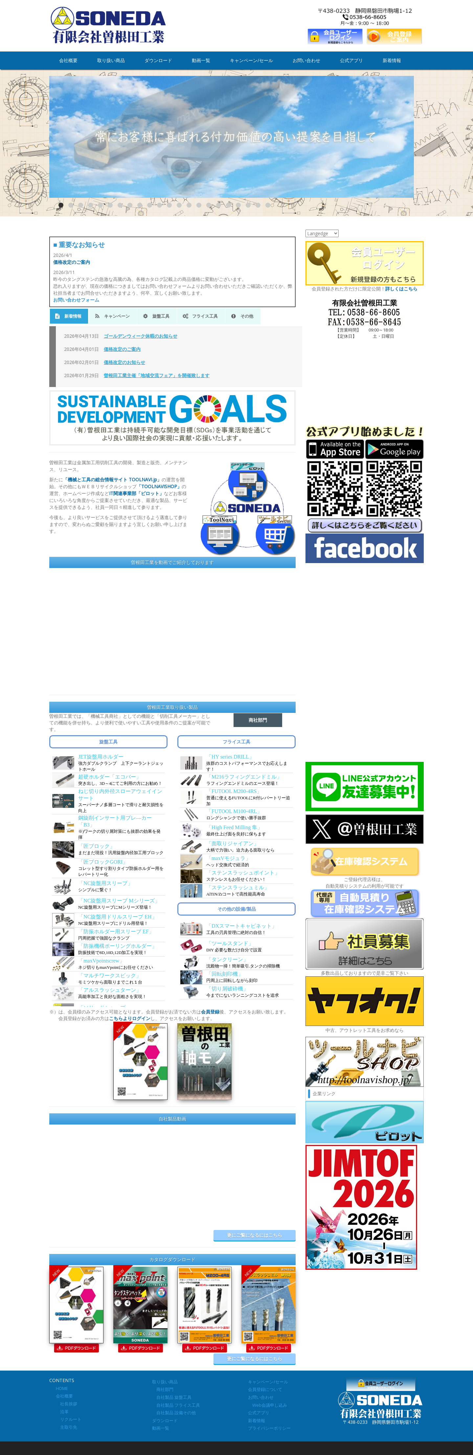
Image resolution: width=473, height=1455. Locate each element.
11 (159, 205)
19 (238, 205)
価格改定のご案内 (71, 262)
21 (258, 205)
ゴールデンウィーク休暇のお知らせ (140, 336)
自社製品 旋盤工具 (171, 1397)
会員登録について (265, 1389)
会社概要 (68, 60)
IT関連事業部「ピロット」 (136, 493)
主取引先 (66, 1427)
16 (208, 205)
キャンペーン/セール (251, 60)
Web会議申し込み (267, 1405)
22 (267, 205)
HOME (62, 1388)
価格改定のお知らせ (124, 362)
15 (198, 205)
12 (169, 205)
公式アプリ (351, 60)
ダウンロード (158, 60)
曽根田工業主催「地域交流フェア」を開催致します (157, 375)
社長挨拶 (66, 1404)
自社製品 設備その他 (174, 1413)
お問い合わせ (306, 60)
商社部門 (162, 1389)
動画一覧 (201, 60)
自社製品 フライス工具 (176, 1405)
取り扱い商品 (111, 60)
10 (149, 205)
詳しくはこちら (401, 288)
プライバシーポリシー (269, 1428)
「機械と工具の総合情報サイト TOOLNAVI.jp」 (112, 479)
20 (248, 205)
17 (218, 205)
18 (228, 205)
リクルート (68, 1419)
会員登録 (210, 1012)
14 (189, 205)
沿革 (62, 1412)
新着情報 (392, 60)
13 (179, 205)
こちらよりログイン (129, 1018)
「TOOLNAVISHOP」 (159, 486)
